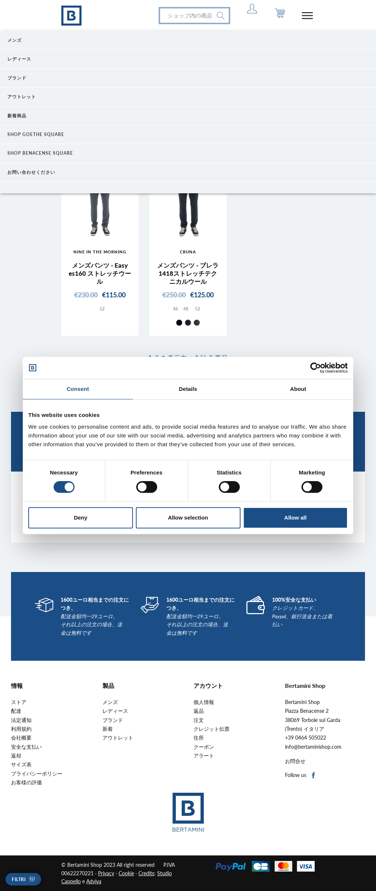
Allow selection (188, 517)
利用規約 (21, 729)
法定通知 (21, 720)
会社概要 (21, 738)
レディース (115, 711)
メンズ (110, 702)
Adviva (93, 881)
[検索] (194, 15)
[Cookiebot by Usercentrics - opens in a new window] (315, 367)
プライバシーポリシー (36, 774)
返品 (199, 711)
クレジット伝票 (211, 729)
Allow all (295, 517)
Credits (146, 873)
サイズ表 (21, 764)
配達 (16, 711)
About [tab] (298, 389)
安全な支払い (26, 747)
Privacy (106, 873)
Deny (80, 517)
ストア (18, 702)
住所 (199, 738)
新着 (107, 729)
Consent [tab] (78, 389)
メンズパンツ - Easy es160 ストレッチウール (100, 273)
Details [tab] (188, 389)
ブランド (112, 720)
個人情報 (204, 702)
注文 (199, 720)
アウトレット (117, 738)
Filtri (19, 879)
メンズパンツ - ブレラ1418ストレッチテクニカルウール (187, 273)
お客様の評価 (26, 782)
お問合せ (295, 761)
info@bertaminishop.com (313, 747)
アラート (204, 756)
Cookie (126, 873)
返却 (16, 756)
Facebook (313, 775)
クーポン (204, 747)
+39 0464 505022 (305, 738)
